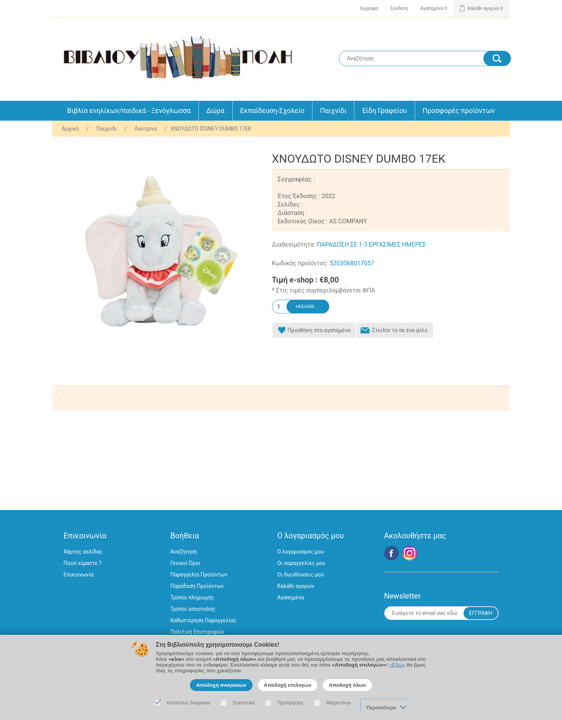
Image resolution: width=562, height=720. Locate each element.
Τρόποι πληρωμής (192, 597)
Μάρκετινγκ (338, 702)
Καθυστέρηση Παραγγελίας (204, 620)
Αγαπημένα (290, 597)
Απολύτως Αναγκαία (188, 702)
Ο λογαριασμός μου (300, 552)
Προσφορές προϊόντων (459, 111)
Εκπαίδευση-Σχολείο (272, 111)
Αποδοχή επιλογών (288, 685)
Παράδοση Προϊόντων (197, 586)
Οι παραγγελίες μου (301, 563)
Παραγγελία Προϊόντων (199, 574)
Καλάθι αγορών (295, 586)
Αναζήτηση (184, 552)
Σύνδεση (399, 8)
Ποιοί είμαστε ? (82, 563)
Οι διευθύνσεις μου (300, 574)
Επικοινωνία (78, 574)
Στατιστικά (244, 702)
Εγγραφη (369, 8)
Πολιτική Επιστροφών (197, 632)
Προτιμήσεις (290, 702)
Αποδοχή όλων (347, 685)
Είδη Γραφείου (384, 111)
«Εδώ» (397, 665)
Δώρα (215, 111)
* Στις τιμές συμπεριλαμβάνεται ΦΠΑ (323, 290)
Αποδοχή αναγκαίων (221, 685)
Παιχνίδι (333, 111)
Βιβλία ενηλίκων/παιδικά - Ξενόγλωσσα (129, 111)
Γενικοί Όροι (186, 563)
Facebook (391, 553)
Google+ (410, 553)
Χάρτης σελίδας (83, 552)
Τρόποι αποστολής (193, 609)
